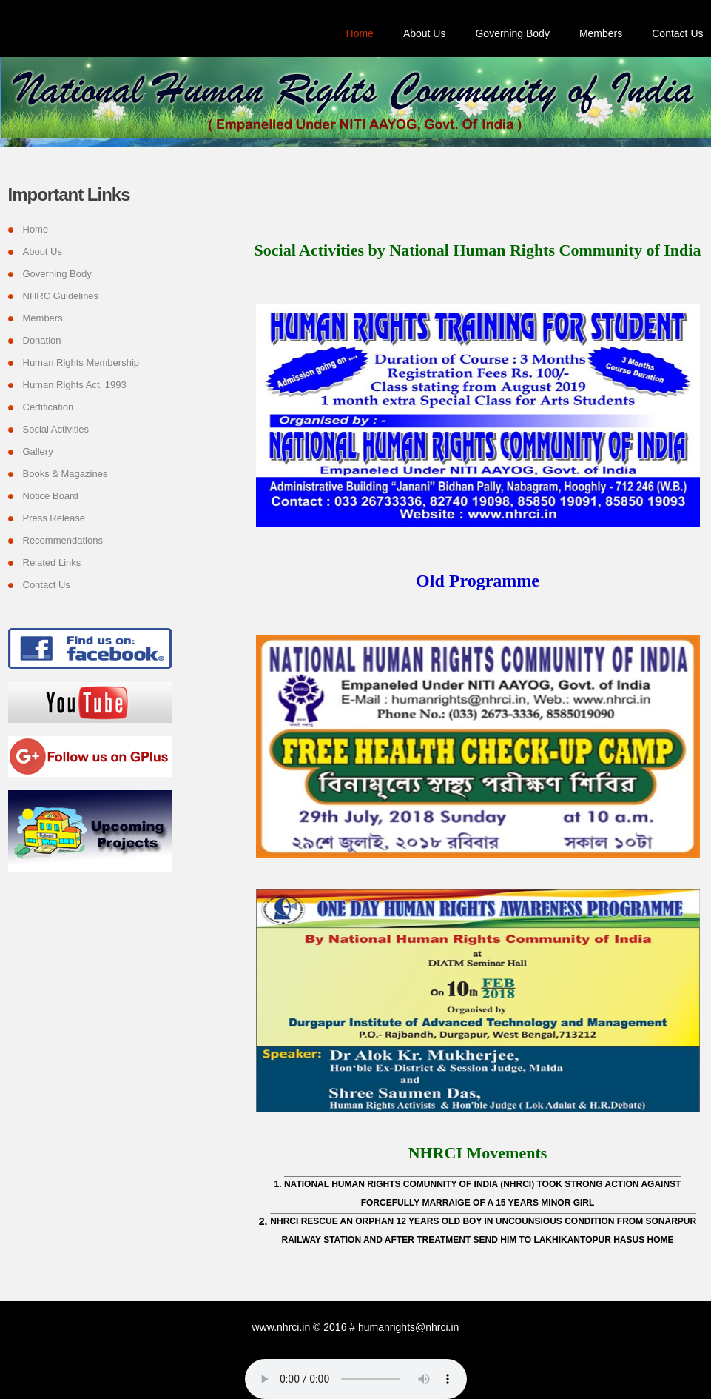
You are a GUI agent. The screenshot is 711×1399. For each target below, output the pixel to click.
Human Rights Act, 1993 (75, 384)
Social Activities (56, 429)
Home (360, 33)
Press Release (54, 518)
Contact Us (677, 33)
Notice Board (50, 495)
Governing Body (512, 33)
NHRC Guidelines (61, 295)
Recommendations (63, 540)
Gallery (38, 451)
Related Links (52, 562)
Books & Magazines (65, 473)
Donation (42, 340)
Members (600, 33)
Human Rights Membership (81, 362)
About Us (424, 33)
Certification (48, 407)
